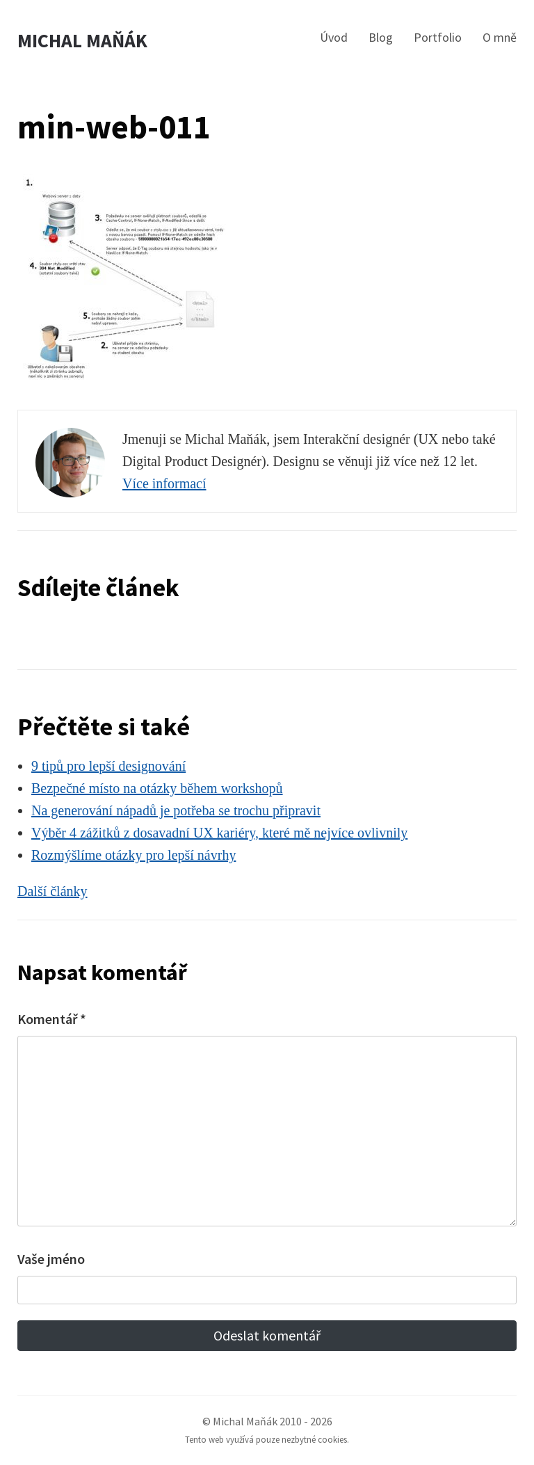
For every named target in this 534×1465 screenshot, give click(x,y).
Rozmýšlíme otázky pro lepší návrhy (133, 855)
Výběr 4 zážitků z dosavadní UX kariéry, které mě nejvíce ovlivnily (219, 832)
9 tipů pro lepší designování (108, 766)
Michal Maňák (82, 41)
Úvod (334, 37)
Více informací (164, 483)
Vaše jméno (51, 1258)
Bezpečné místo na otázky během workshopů (157, 788)
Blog (381, 37)
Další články (52, 891)
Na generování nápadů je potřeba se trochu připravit (176, 810)
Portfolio (438, 37)
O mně (500, 37)
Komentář (51, 1018)
